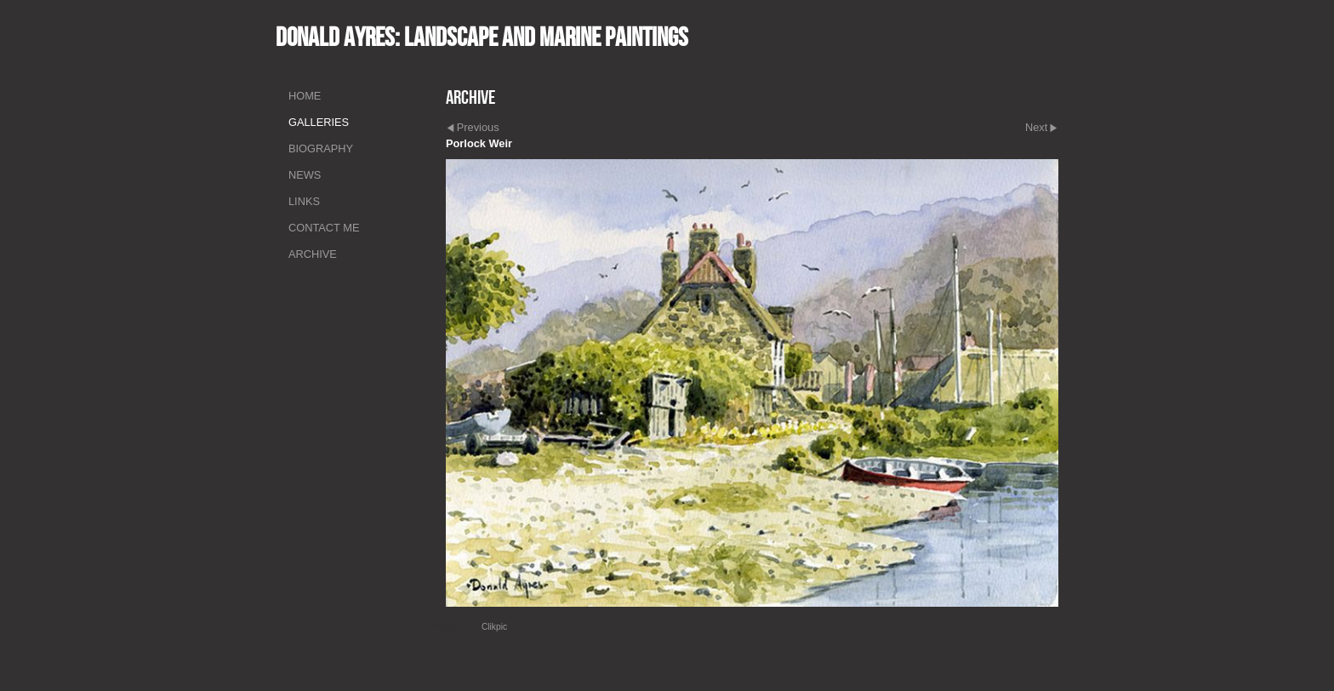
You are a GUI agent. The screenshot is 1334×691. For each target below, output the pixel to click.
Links (304, 201)
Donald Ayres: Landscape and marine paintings (482, 36)
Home (304, 95)
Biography (320, 148)
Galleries (318, 122)
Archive (312, 254)
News (304, 174)
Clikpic (494, 626)
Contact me (323, 227)
